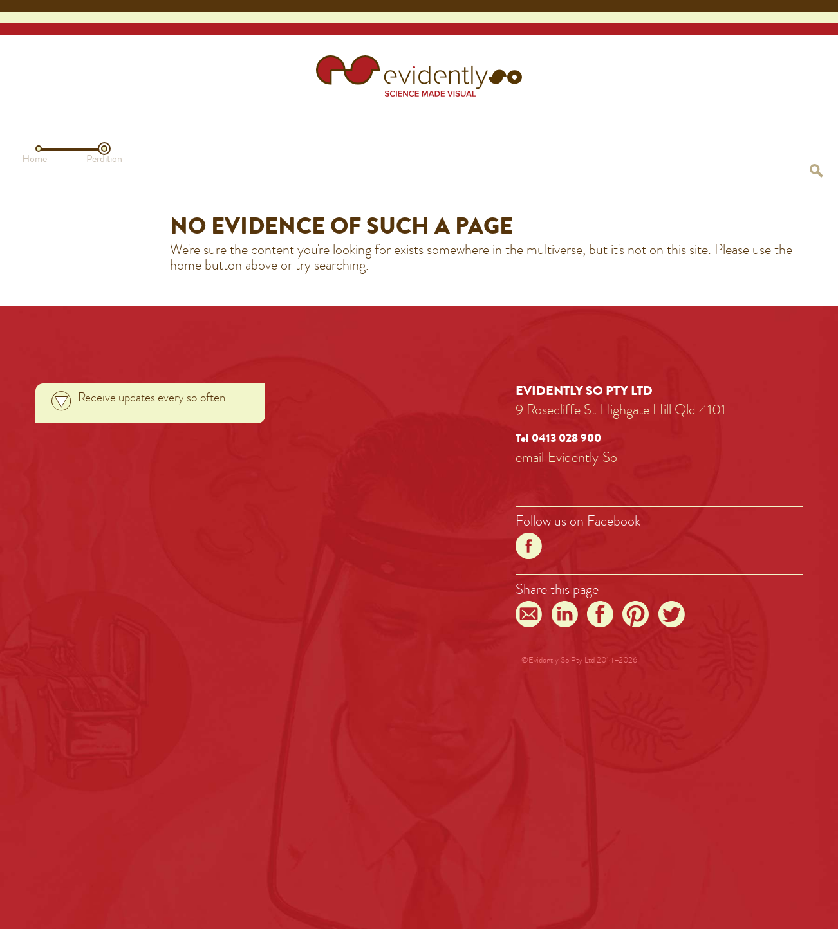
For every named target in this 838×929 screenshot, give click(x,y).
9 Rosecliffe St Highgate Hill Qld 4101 (620, 409)
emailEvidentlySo (566, 457)
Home (34, 159)
